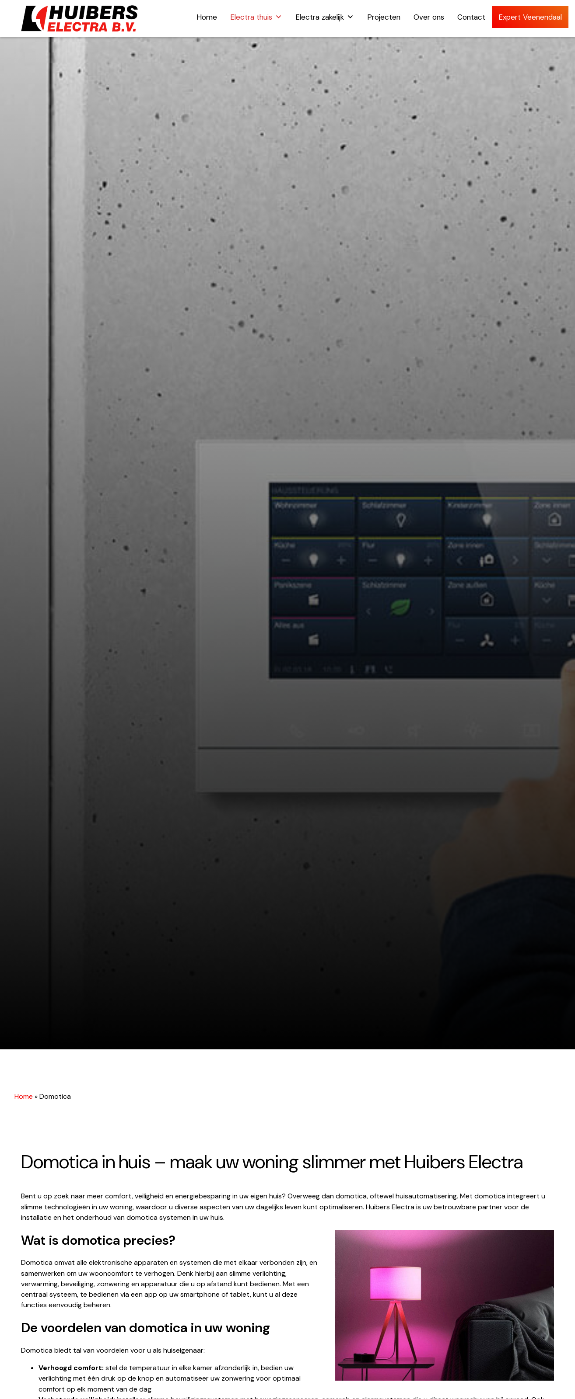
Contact (471, 17)
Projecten (383, 17)
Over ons (429, 17)
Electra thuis (256, 17)
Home (206, 17)
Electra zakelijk (324, 17)
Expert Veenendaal (530, 17)
